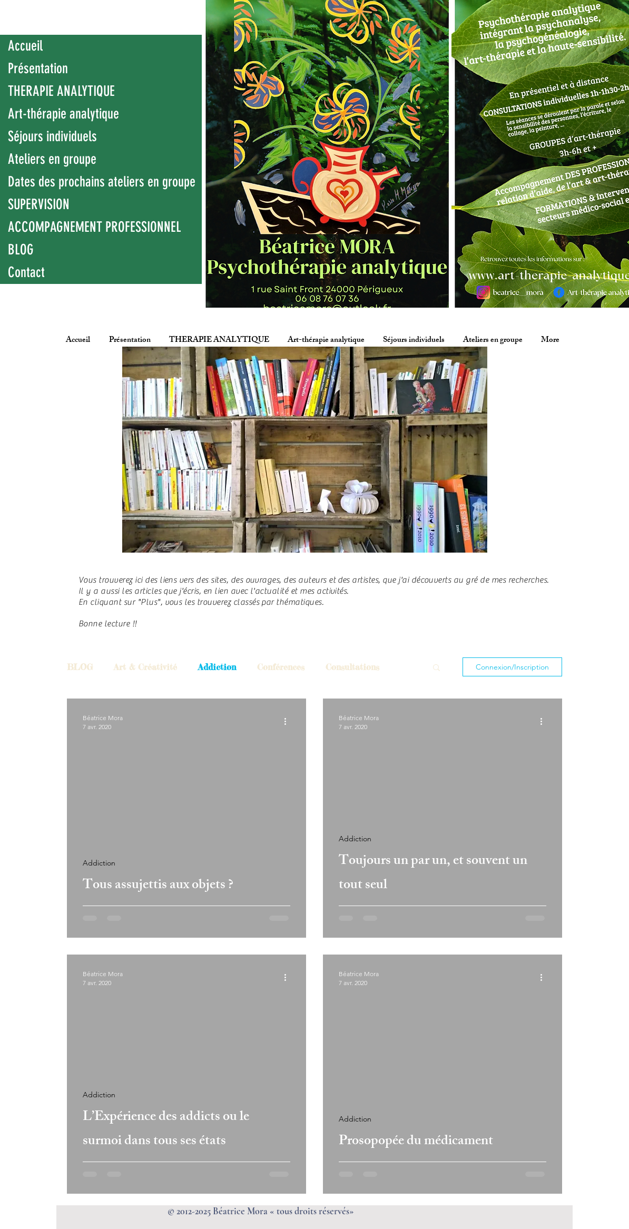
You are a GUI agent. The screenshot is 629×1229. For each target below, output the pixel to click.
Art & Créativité (145, 667)
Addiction (217, 667)
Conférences (280, 667)
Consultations (352, 667)
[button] (436, 668)
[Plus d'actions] (288, 721)
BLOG (80, 667)
